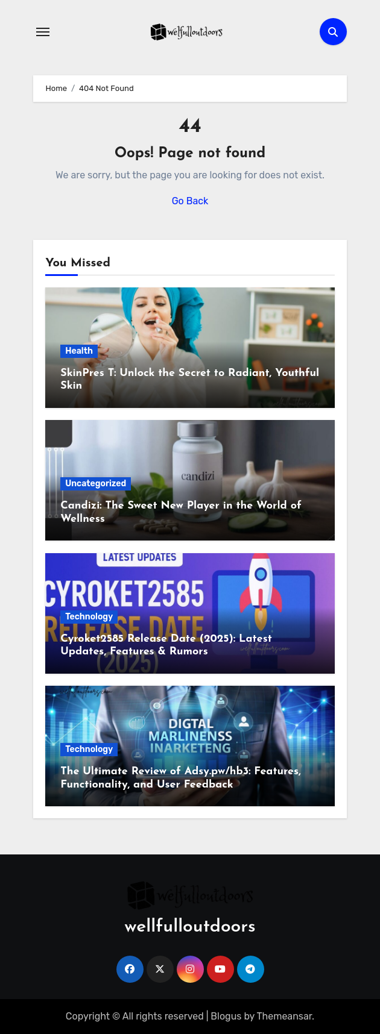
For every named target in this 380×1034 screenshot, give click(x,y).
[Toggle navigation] (42, 32)
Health (79, 351)
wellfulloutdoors (189, 927)
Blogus (226, 1016)
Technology (89, 617)
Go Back (190, 201)
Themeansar (284, 1016)
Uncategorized (95, 483)
